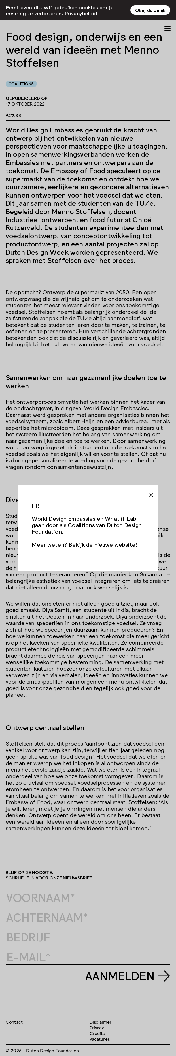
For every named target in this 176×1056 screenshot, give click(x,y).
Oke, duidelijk (150, 10)
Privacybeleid (81, 13)
